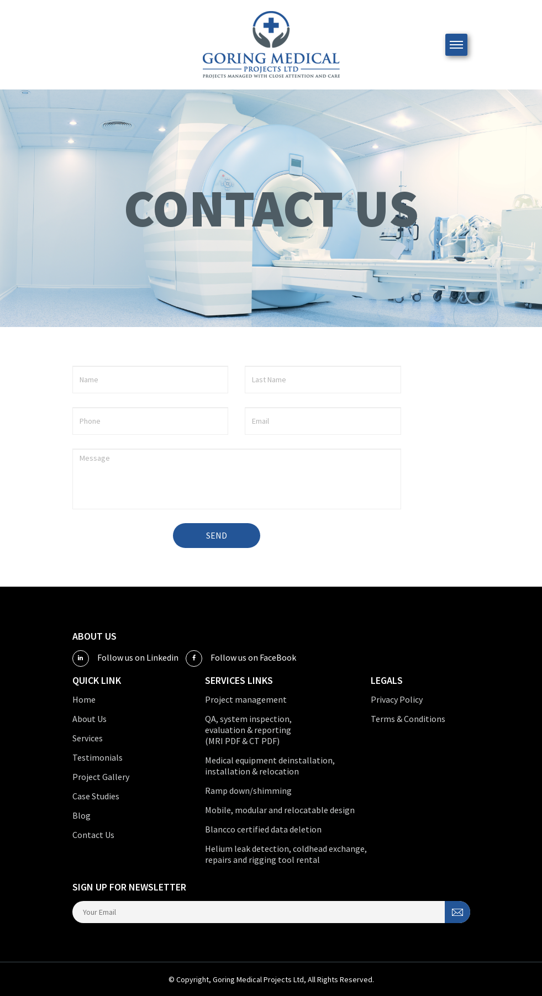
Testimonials (97, 757)
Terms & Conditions (408, 718)
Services (87, 738)
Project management (246, 699)
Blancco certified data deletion (263, 829)
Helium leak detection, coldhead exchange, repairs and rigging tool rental (286, 854)
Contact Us (93, 834)
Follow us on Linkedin (125, 658)
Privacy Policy (397, 699)
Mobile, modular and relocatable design (280, 809)
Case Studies (95, 796)
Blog (81, 815)
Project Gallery (100, 776)
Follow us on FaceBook (241, 658)
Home (84, 699)
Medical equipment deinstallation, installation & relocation (270, 766)
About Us (89, 718)
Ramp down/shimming (248, 790)
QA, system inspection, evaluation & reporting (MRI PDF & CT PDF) (248, 729)
